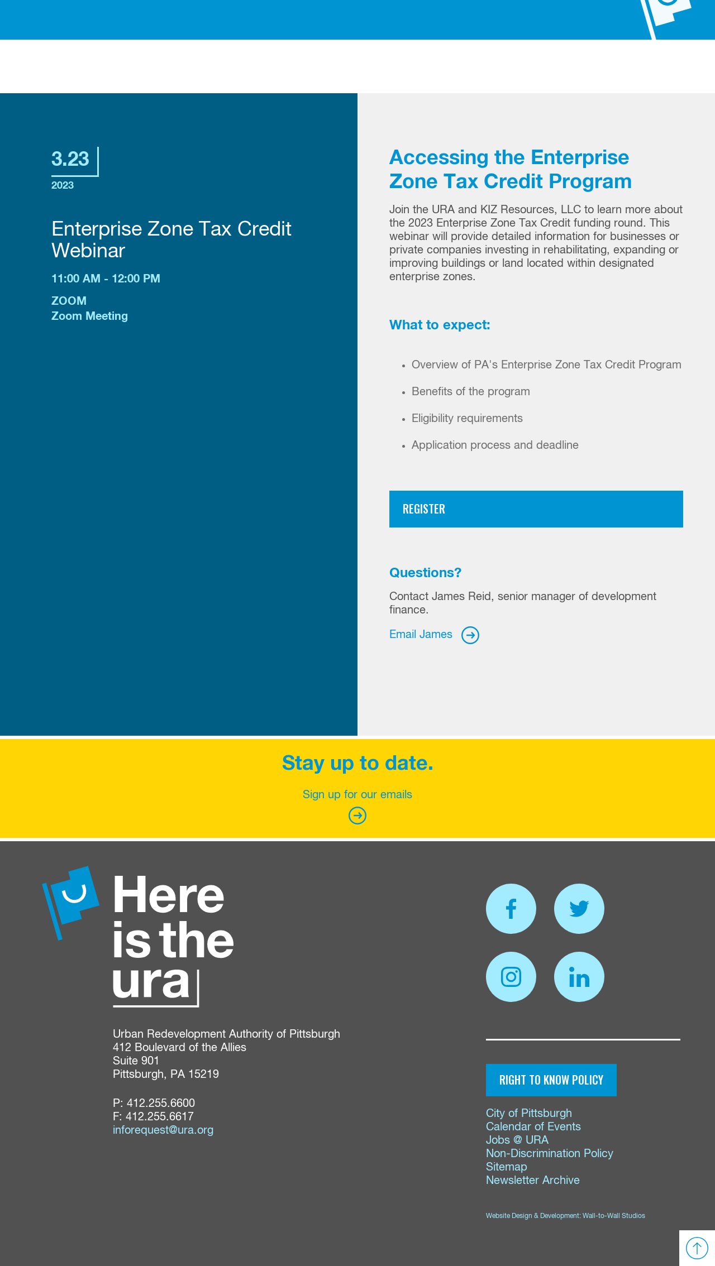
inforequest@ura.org (163, 1130)
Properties (313, 69)
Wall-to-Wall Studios (614, 1216)
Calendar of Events (533, 1127)
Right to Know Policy (551, 1079)
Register (424, 508)
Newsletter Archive (533, 1181)
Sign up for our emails (357, 806)
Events (491, 69)
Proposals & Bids (391, 69)
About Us (153, 69)
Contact (537, 69)
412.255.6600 (161, 1104)
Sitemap (506, 1167)
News (454, 69)
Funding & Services (231, 69)
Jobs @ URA (517, 1141)
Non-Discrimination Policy (549, 1154)
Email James (420, 635)
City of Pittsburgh (529, 1114)
